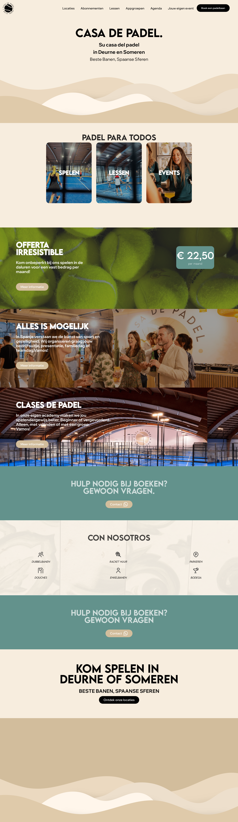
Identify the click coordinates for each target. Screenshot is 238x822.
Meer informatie (32, 287)
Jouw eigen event (181, 8)
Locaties (68, 8)
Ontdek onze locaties (119, 700)
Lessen (114, 8)
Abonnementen (92, 8)
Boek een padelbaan (213, 8)
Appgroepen (135, 8)
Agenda (156, 8)
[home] (8, 8)
